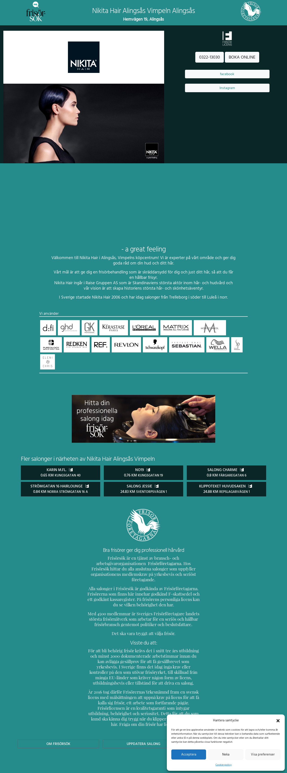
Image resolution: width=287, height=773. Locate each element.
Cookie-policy (223, 764)
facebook (227, 74)
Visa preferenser (263, 754)
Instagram (227, 88)
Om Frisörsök (58, 727)
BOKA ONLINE (242, 57)
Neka (225, 754)
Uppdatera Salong (143, 727)
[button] (278, 720)
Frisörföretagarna (103, 563)
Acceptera (188, 754)
